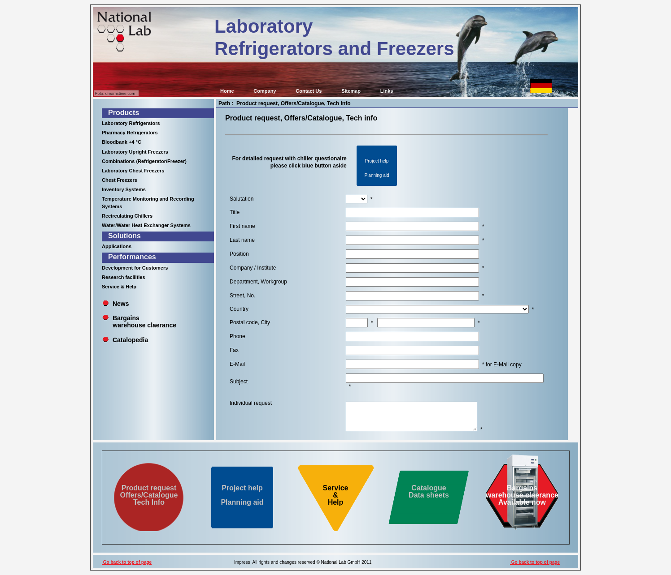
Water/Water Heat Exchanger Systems (146, 225)
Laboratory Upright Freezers (135, 151)
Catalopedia (130, 339)
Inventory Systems (124, 189)
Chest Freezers (119, 180)
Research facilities (123, 277)
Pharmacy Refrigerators (130, 132)
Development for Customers (135, 267)
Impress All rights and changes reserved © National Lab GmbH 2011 (302, 562)
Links (386, 91)
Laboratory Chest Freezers (133, 170)
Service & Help (119, 286)
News (121, 303)
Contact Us (309, 91)
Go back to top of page (127, 562)
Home (227, 91)
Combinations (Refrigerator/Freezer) (144, 161)
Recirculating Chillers (127, 216)
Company (264, 91)
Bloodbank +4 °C (121, 142)
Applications (116, 246)
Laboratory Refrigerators (131, 123)
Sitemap (351, 91)
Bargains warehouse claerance (139, 321)
